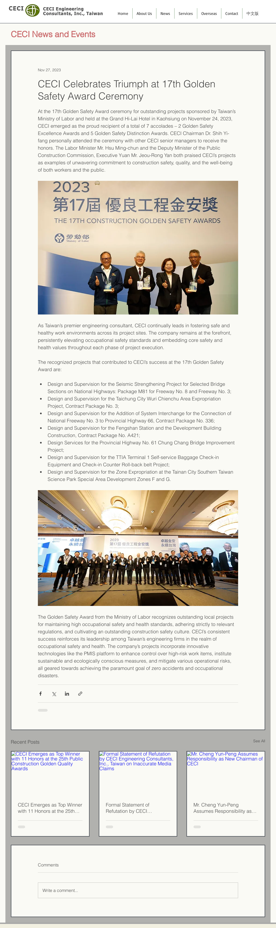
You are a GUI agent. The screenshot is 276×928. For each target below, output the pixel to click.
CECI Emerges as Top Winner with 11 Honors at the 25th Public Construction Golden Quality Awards (50, 808)
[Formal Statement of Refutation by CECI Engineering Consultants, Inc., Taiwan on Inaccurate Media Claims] (138, 773)
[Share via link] (80, 693)
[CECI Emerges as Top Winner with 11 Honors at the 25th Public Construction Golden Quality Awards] (50, 773)
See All (259, 740)
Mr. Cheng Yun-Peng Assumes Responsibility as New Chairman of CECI (222, 808)
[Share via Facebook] (40, 693)
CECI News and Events (53, 34)
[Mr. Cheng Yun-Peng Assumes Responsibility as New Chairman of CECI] (226, 773)
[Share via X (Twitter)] (53, 693)
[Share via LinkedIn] (67, 693)
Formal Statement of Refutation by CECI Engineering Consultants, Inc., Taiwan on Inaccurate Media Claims (134, 808)
